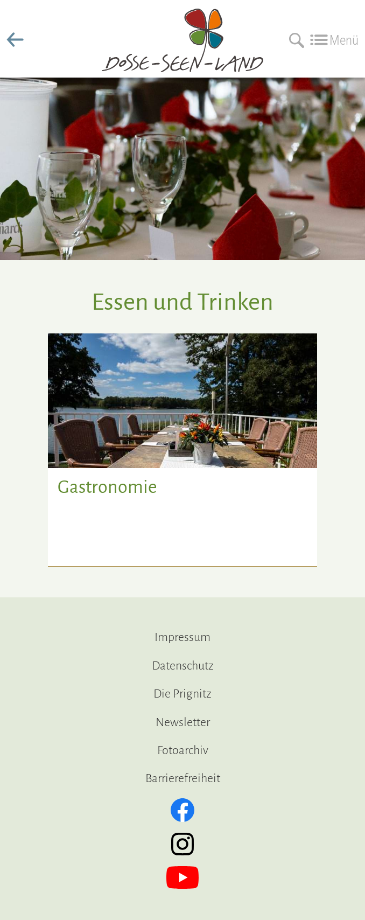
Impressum (182, 637)
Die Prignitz (182, 693)
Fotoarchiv (182, 750)
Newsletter (183, 722)
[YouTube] (182, 877)
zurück (15, 40)
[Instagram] (182, 844)
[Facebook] (182, 810)
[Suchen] (294, 40)
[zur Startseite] (182, 63)
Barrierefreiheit (182, 778)
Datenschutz (183, 665)
